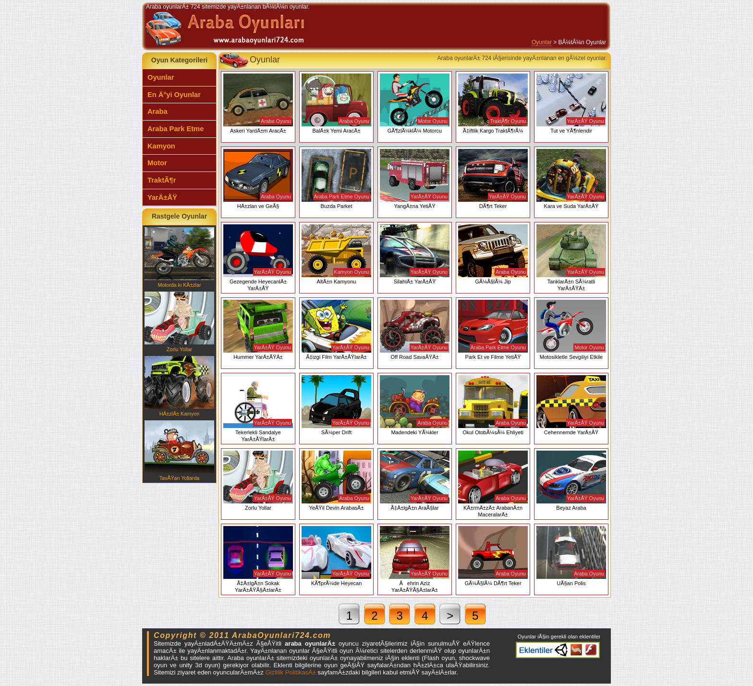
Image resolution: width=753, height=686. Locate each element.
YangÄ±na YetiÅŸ (414, 179)
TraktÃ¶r (161, 180)
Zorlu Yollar (179, 322)
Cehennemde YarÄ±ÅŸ (571, 405)
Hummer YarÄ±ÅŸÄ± (258, 330)
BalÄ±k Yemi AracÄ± (336, 104)
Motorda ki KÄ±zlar (179, 257)
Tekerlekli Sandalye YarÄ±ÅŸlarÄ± (258, 408)
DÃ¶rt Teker (493, 179)
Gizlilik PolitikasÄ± (290, 672)
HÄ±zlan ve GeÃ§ (258, 179)
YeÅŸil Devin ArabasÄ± (336, 481)
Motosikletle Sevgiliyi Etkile (571, 330)
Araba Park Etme (175, 129)
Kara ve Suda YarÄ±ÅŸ (571, 179)
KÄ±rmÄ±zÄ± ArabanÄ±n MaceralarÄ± (493, 484)
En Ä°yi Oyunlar (174, 94)
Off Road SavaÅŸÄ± (414, 330)
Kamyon (161, 146)
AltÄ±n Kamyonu (336, 254)
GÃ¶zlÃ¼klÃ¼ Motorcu (414, 104)
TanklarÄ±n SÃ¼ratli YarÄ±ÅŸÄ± (571, 257)
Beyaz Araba (571, 481)
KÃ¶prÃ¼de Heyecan (336, 556)
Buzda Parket (336, 179)
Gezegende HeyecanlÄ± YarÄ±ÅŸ (258, 257)
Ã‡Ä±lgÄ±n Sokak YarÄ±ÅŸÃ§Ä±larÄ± (258, 559)
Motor (157, 163)
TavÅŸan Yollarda (179, 450)
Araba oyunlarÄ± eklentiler (558, 650)
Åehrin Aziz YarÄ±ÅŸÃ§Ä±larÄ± (414, 559)
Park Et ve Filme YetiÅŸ (493, 330)
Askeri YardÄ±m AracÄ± (258, 104)
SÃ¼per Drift (336, 405)
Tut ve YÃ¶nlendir (571, 104)
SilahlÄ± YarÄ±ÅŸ (414, 254)
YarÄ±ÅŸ (162, 197)
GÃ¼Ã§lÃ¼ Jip (493, 254)
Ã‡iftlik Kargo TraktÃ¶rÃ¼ (493, 104)
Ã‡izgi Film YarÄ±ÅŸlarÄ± (336, 330)
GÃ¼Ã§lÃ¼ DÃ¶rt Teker (493, 556)
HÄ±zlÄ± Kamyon (179, 386)
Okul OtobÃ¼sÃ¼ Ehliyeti (493, 405)
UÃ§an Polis (571, 556)
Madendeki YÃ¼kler (414, 405)
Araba (157, 111)
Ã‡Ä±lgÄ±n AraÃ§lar (414, 481)
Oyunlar (542, 42)
